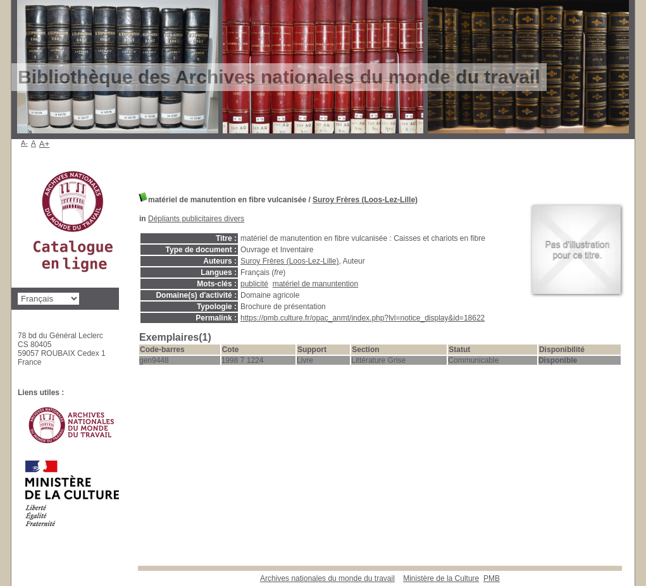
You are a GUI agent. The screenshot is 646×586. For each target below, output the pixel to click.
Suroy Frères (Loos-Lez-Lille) (365, 199)
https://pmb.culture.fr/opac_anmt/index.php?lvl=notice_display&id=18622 (362, 318)
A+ (44, 144)
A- (24, 143)
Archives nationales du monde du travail (327, 578)
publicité (254, 283)
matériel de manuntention (315, 283)
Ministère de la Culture (441, 578)
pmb (491, 578)
